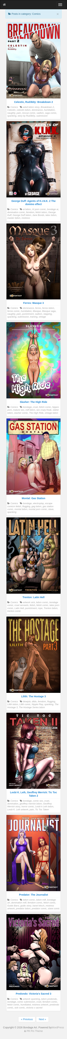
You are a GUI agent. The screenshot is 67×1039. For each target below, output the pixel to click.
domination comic (16, 212)
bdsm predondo (49, 999)
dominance (37, 110)
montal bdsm (20, 509)
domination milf (18, 902)
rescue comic (28, 113)
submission (42, 116)
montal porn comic (38, 509)
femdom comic (35, 902)
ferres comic (13, 311)
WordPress (58, 1027)
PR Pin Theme (35, 1031)
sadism (40, 113)
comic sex (38, 801)
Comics (14, 107)
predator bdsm (23, 908)
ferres (38, 308)
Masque (37, 311)
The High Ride (36, 413)
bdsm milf (41, 900)
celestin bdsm (24, 110)
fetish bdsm (41, 212)
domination (12, 803)
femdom (30, 212)
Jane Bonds (38, 215)
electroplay (38, 503)
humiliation (49, 110)
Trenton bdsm (51, 608)
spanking (11, 116)
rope (40, 608)
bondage (27, 407)
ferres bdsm (48, 308)
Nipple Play (37, 704)
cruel (35, 407)
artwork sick (29, 602)
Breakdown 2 (47, 107)
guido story (25, 905)
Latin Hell (19, 608)
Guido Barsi (13, 905)
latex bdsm (51, 215)
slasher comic (21, 413)
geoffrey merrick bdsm (31, 803)
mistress (26, 218)
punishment (28, 314)
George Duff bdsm (22, 215)
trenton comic (14, 611)
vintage (42, 317)
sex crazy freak (43, 410)
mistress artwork (40, 1004)
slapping (47, 314)
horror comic (27, 806)
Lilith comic (24, 704)
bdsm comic (42, 602)
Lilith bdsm (12, 704)
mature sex (18, 410)
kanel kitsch (38, 905)
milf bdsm (30, 410)
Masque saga (49, 311)
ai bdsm (27, 209)
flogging (26, 506)
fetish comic (45, 407)
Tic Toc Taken (42, 809)
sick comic (19, 1007)
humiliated (26, 1004)
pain (19, 113)
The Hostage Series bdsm (32, 707)
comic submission (26, 1002)
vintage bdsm (51, 413)
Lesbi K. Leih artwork (17, 809)
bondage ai (52, 209)
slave (50, 509)
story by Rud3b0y (26, 116)
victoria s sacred (34, 1007)
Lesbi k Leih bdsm (44, 806)
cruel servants (21, 605)
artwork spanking (31, 999)
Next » (42, 1019)
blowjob (27, 701)
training (33, 317)
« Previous (27, 1019)
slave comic (54, 908)
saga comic (50, 113)
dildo (34, 701)
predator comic (39, 908)
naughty (11, 113)
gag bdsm (36, 506)
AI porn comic (39, 209)
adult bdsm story (31, 107)
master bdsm (13, 218)
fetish (32, 605)
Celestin (11, 110)
